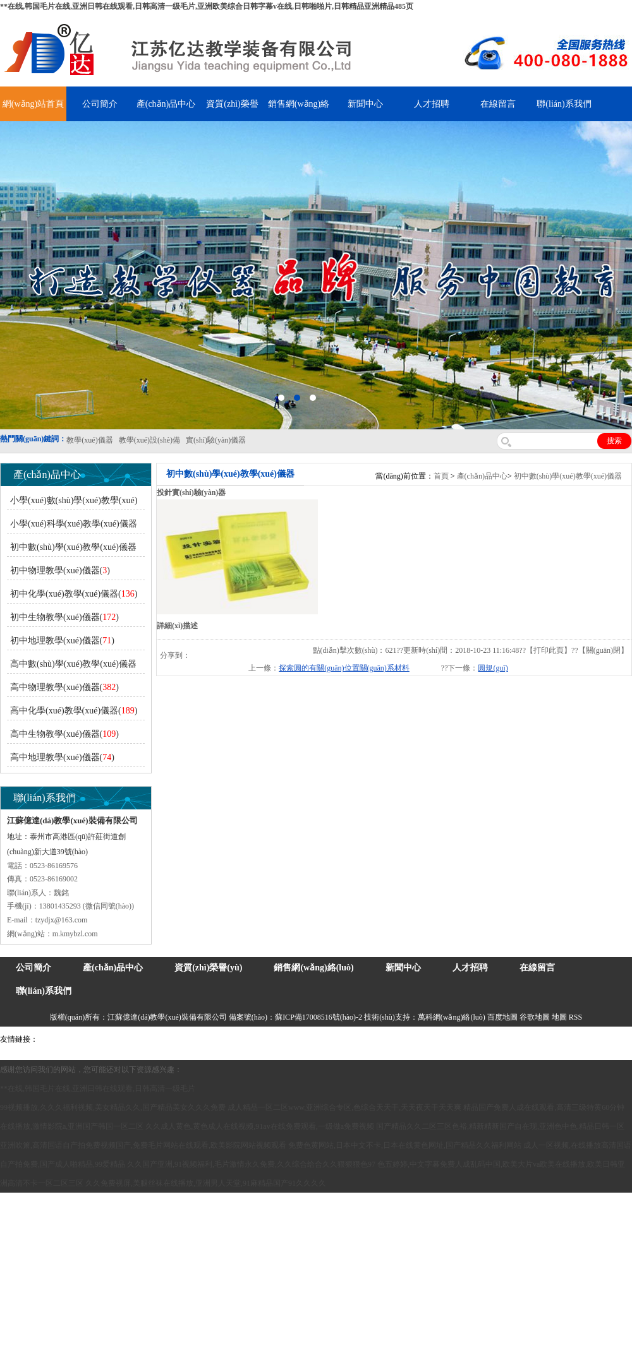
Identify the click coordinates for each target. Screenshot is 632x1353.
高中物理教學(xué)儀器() (64, 687)
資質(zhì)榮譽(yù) (208, 967)
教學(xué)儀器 (538, 1039)
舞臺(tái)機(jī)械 (223, 1039)
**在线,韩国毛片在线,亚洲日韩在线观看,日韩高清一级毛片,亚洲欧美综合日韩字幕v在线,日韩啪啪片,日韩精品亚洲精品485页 (206, 6)
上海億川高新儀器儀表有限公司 (142, 1039)
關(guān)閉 (603, 650)
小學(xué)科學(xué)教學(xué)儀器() (72, 526)
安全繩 (344, 1039)
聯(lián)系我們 (564, 104)
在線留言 (498, 104)
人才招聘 (431, 104)
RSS (575, 1017)
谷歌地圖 (535, 1017)
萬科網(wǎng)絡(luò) (452, 1017)
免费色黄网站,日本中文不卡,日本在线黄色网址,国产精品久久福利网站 (404, 1145)
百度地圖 (502, 1017)
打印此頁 (548, 650)
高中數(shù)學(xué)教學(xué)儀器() (72, 666)
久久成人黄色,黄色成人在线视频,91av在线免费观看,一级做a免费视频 (259, 1126)
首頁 (441, 476)
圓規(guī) (492, 668)
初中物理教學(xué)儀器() (60, 570)
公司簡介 (100, 104)
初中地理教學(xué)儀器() (62, 640)
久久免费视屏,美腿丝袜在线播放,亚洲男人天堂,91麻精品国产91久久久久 (205, 1183)
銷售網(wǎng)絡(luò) (313, 967)
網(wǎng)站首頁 (33, 104)
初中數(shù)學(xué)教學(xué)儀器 (568, 476)
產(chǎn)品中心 (166, 104)
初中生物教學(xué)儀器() (64, 617)
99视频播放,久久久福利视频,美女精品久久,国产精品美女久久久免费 (113, 1107)
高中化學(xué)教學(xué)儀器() (73, 710)
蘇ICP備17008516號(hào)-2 (318, 1017)
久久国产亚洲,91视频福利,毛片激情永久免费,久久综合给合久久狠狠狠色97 (251, 1164)
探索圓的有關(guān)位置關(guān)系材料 (344, 668)
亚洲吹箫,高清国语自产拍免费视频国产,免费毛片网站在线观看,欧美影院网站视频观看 (143, 1145)
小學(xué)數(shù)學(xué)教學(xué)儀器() (72, 503)
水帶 (323, 1039)
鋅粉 (365, 1039)
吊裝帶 (51, 1039)
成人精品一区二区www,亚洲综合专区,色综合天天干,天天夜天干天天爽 (344, 1107)
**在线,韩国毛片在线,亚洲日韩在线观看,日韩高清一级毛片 (97, 1088)
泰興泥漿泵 (295, 1039)
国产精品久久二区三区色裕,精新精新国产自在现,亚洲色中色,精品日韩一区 (500, 1126)
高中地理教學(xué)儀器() (62, 757)
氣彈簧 (75, 1039)
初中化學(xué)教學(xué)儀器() (73, 594)
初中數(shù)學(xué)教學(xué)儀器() (72, 549)
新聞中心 (365, 104)
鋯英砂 (263, 1039)
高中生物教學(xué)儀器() (64, 734)
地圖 (559, 1017)
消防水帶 (390, 1039)
